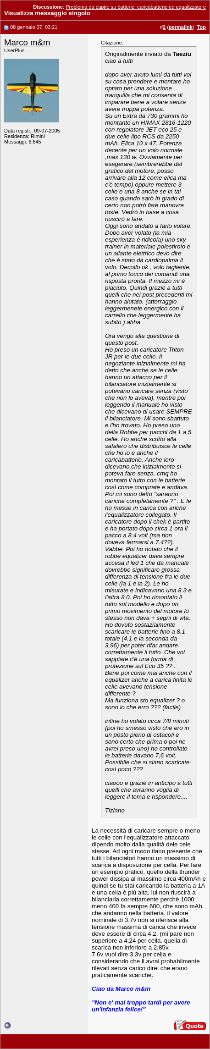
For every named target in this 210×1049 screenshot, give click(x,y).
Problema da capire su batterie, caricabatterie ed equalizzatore (136, 7)
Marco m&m (27, 42)
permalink (181, 27)
